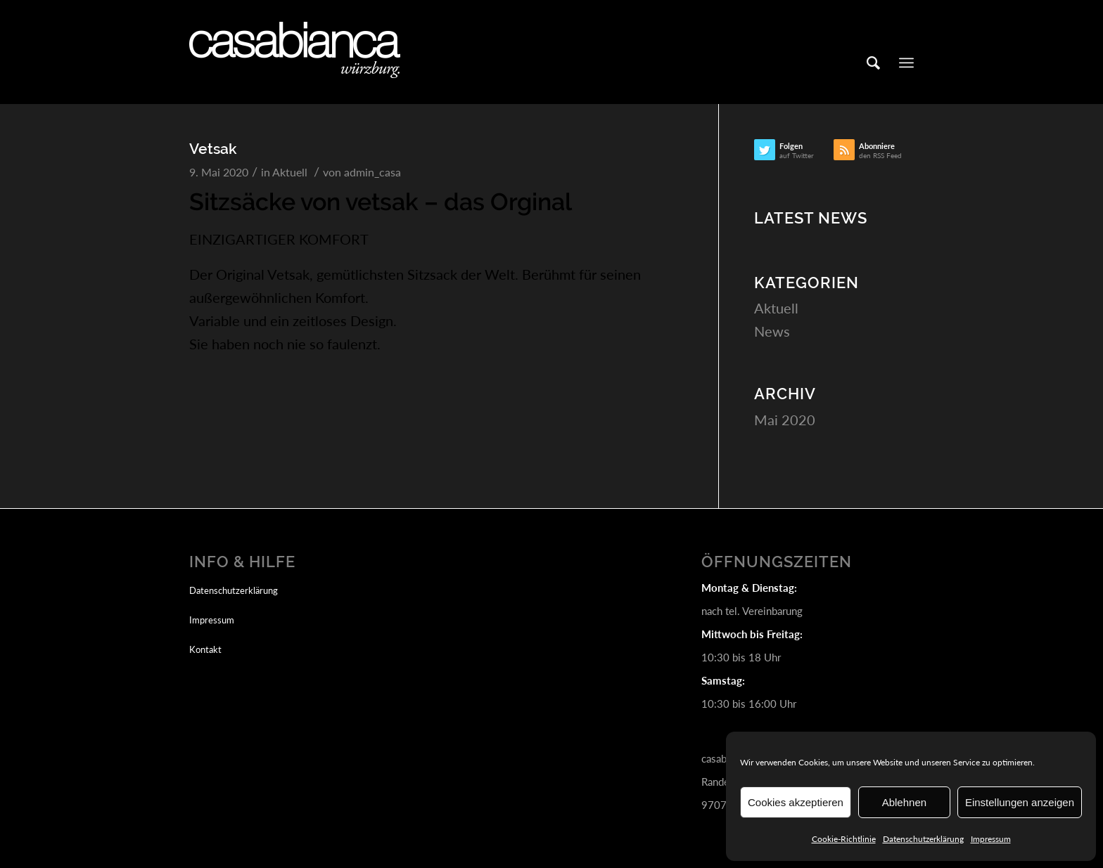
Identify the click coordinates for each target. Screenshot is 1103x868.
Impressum (991, 839)
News (772, 331)
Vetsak (213, 148)
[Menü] (906, 62)
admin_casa (372, 172)
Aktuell (289, 172)
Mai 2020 (784, 419)
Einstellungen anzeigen (1019, 802)
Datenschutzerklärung (923, 839)
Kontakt (205, 649)
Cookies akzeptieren (795, 802)
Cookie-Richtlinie (844, 839)
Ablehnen (904, 802)
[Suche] (873, 62)
